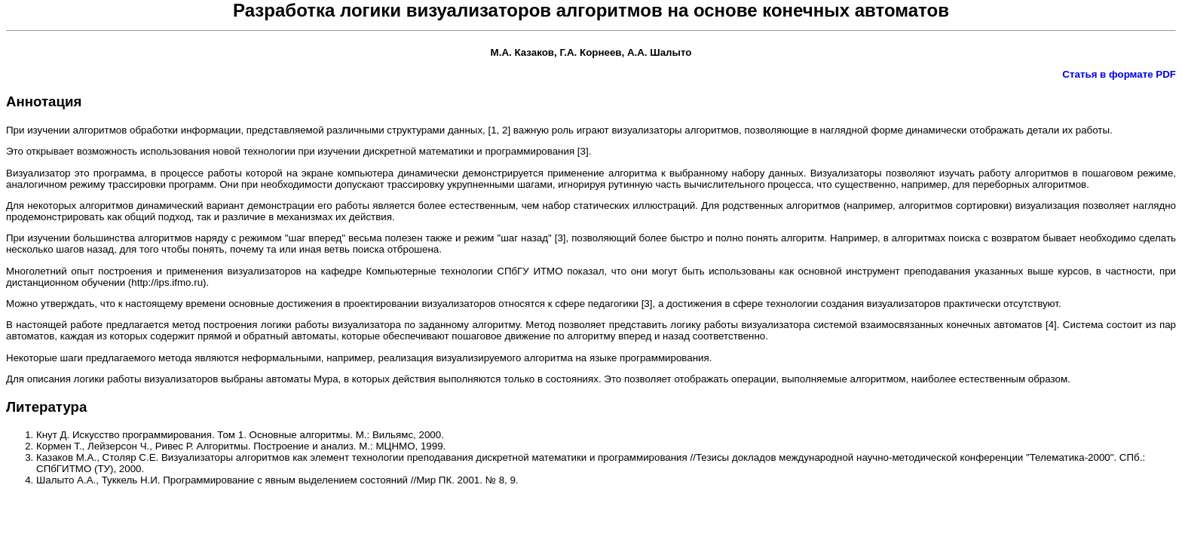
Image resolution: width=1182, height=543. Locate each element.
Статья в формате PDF (1119, 74)
